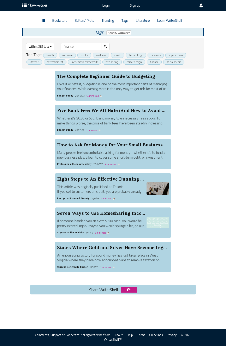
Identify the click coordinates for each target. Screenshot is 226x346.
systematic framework (85, 62)
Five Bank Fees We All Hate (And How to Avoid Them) (116, 110)
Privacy (172, 335)
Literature (143, 20)
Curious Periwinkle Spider (72, 266)
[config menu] (201, 5)
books (85, 55)
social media (176, 62)
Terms (141, 335)
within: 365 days (40, 46)
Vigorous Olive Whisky (70, 232)
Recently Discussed (118, 32)
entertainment (55, 62)
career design (136, 62)
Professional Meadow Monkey (74, 164)
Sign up (135, 5)
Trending (107, 20)
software (67, 55)
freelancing (113, 62)
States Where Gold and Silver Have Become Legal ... (114, 247)
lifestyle (34, 62)
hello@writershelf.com (95, 335)
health (50, 55)
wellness (102, 55)
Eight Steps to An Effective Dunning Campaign (110, 179)
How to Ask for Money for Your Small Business (110, 145)
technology (137, 55)
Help (130, 335)
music (118, 55)
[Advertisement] (113, 310)
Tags (125, 20)
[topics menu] (24, 5)
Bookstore (59, 20)
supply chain (178, 55)
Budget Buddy (65, 95)
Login (106, 5)
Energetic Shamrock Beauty (73, 198)
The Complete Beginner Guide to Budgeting (106, 76)
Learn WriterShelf (169, 20)
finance (157, 62)
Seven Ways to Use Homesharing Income (102, 213)
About (118, 335)
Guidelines (156, 335)
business (157, 55)
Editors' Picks (84, 20)
